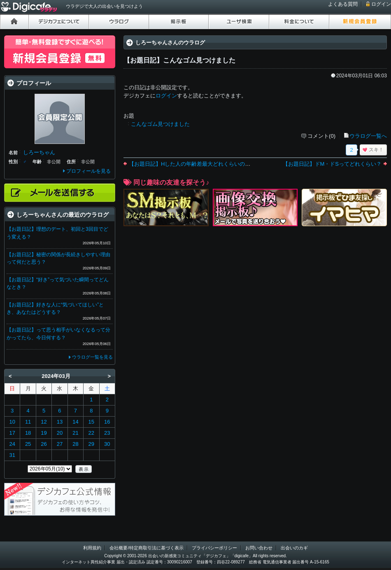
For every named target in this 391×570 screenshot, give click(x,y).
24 (12, 444)
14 (75, 422)
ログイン (381, 4)
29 (91, 444)
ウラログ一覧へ (368, 136)
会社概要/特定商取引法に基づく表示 (146, 547)
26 (44, 444)
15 (91, 422)
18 (28, 433)
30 (107, 444)
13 (60, 422)
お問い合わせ (258, 547)
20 (60, 433)
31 (12, 455)
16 (107, 422)
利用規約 (92, 547)
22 (91, 433)
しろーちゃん (39, 152)
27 (60, 444)
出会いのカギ (294, 547)
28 (75, 444)
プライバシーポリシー (214, 547)
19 (44, 433)
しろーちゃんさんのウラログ (170, 42)
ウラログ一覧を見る (92, 357)
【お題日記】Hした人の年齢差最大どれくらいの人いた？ (197, 164)
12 (44, 422)
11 (28, 422)
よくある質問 (343, 4)
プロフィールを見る (88, 171)
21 (75, 433)
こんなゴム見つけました (160, 124)
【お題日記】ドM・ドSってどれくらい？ (332, 164)
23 (107, 433)
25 (28, 444)
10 (12, 422)
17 (12, 433)
